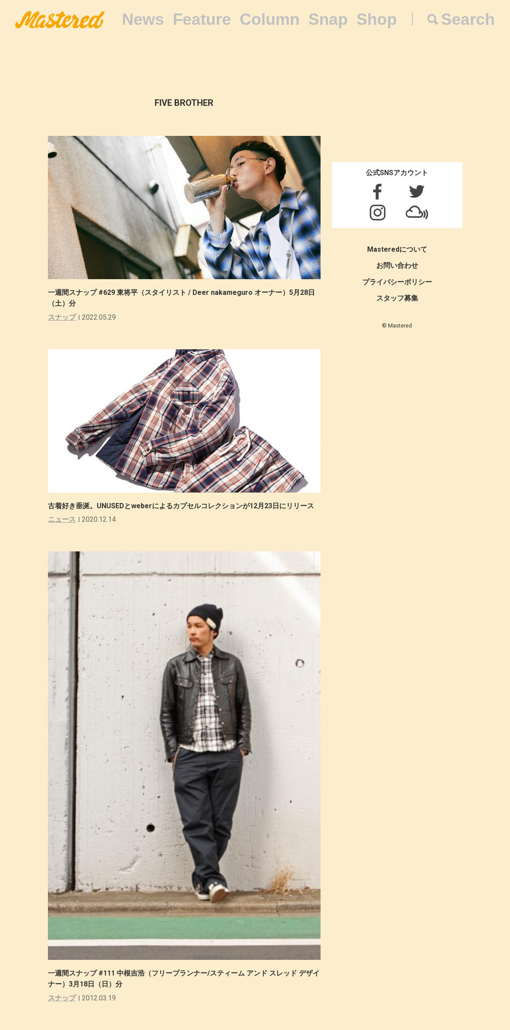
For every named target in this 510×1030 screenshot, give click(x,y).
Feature (202, 19)
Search (468, 19)
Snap (328, 19)
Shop (377, 19)
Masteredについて (397, 249)
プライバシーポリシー (397, 282)
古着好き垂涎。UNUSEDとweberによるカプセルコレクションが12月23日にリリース (181, 506)
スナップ (62, 317)
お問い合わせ (397, 265)
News (143, 19)
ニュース (62, 519)
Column (270, 19)
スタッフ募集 (397, 298)
